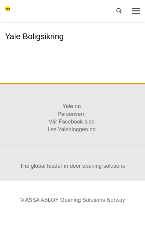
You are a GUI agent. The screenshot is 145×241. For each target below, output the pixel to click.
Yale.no (71, 106)
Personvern (72, 114)
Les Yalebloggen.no (72, 129)
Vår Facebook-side (72, 122)
